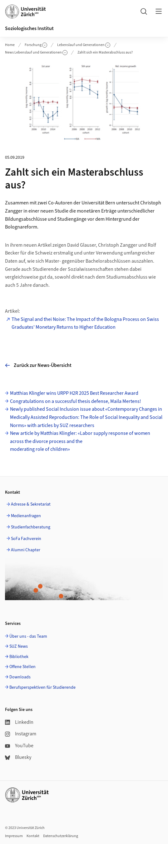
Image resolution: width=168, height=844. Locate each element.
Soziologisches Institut (29, 28)
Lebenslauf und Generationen (83, 45)
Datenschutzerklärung (60, 836)
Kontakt (33, 836)
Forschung (36, 45)
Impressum (14, 836)
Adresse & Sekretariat (31, 504)
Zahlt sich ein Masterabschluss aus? (105, 52)
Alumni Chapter (25, 550)
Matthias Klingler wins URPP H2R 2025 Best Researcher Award (74, 393)
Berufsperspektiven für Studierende (42, 687)
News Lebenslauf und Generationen (36, 52)
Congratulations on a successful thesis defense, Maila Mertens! (75, 401)
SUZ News (18, 646)
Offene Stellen (22, 667)
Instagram (20, 733)
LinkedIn (19, 722)
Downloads (20, 677)
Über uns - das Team (28, 636)
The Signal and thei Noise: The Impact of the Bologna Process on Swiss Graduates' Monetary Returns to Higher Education (85, 323)
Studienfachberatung (30, 527)
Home (10, 45)
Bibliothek (18, 657)
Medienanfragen (26, 516)
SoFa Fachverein (26, 539)
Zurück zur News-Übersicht (38, 365)
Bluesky (18, 757)
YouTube (19, 745)
